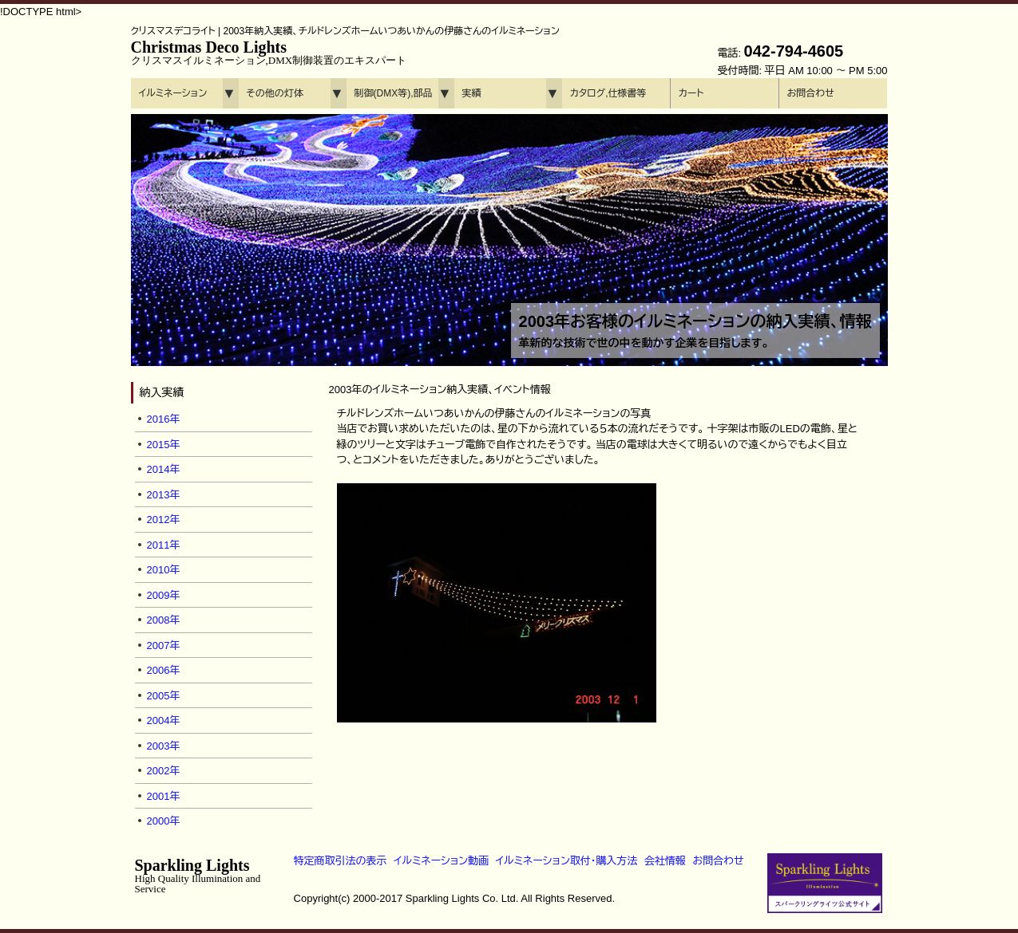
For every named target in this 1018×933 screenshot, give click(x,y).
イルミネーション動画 (441, 861)
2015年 (163, 445)
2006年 (163, 670)
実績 (471, 93)
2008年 (163, 620)
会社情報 (665, 861)
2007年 (163, 646)
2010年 (163, 570)
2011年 (163, 545)
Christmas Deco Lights (269, 52)
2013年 (163, 495)
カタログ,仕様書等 (608, 93)
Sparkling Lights (198, 875)
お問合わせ (810, 93)
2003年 (163, 746)
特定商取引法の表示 (340, 861)
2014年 (163, 469)
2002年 (163, 771)
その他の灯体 (275, 93)
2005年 (163, 696)
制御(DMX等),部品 (394, 93)
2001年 (163, 796)
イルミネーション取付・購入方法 (566, 861)
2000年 (163, 821)
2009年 (163, 595)
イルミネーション (173, 93)
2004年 (163, 720)
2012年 (163, 520)
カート (691, 93)
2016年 (163, 419)
